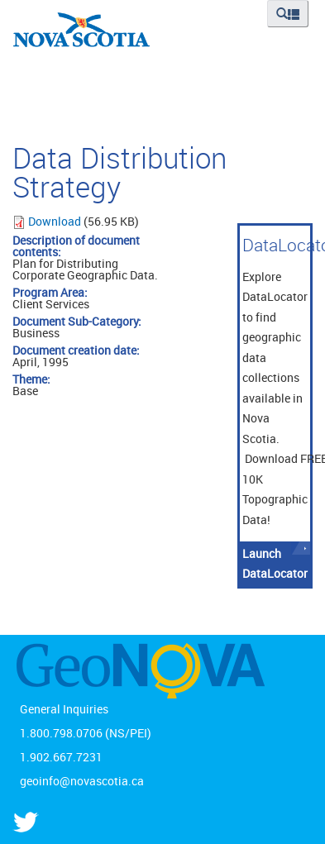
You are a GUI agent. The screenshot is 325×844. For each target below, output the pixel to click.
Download (56, 221)
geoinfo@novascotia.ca (82, 781)
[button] (287, 13)
